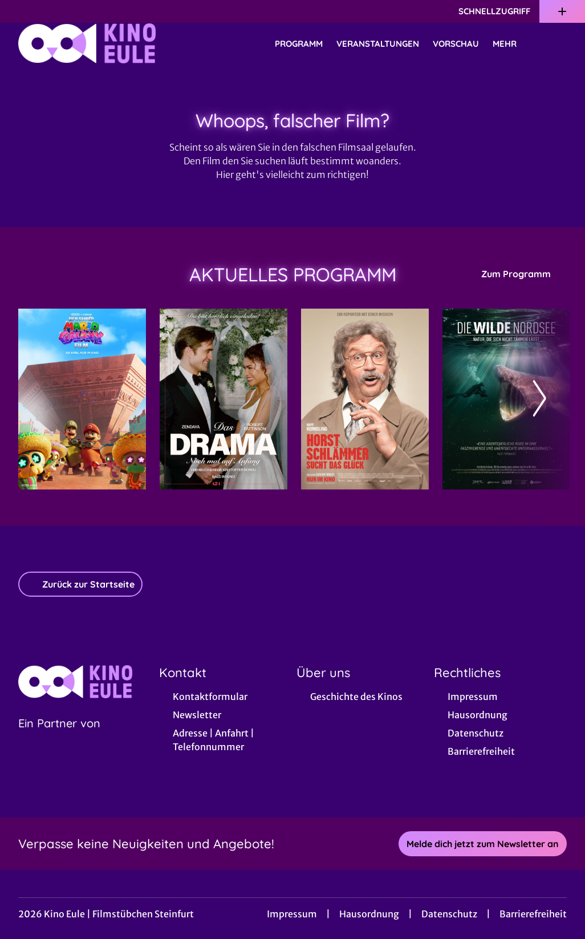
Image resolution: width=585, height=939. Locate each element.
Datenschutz (449, 914)
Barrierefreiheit (533, 914)
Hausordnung (369, 914)
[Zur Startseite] (98, 43)
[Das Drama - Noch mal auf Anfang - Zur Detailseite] (223, 399)
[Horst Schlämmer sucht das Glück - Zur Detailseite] (365, 399)
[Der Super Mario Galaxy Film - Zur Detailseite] (82, 399)
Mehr (511, 44)
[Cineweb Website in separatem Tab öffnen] (59, 737)
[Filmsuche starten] (555, 43)
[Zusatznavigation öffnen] (562, 11)
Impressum (292, 914)
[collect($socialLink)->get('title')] (20, 11)
